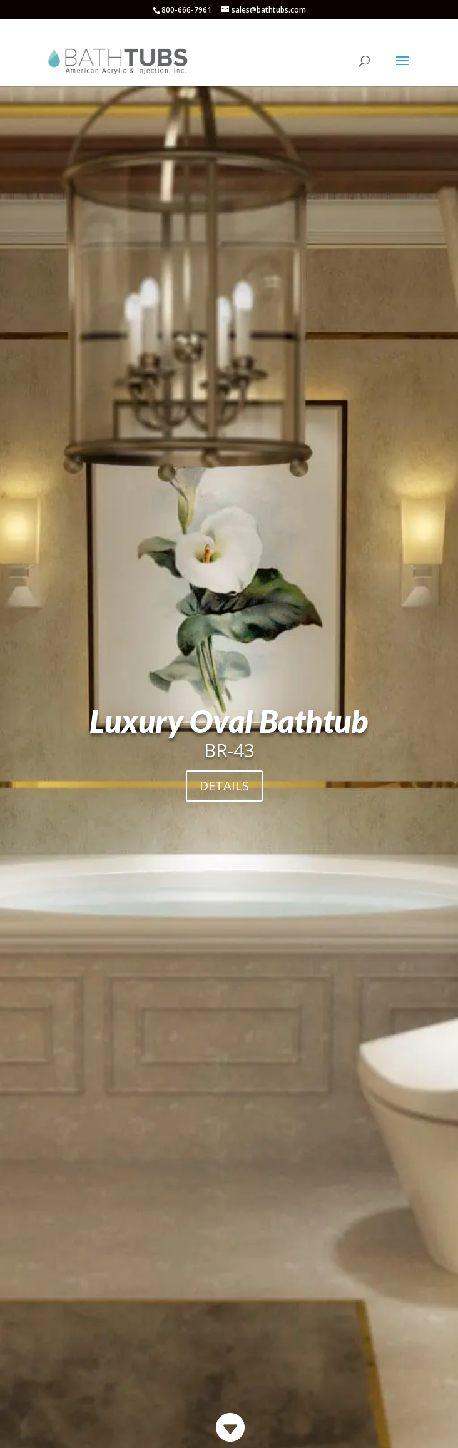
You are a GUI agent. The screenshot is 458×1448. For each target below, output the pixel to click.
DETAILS (224, 785)
